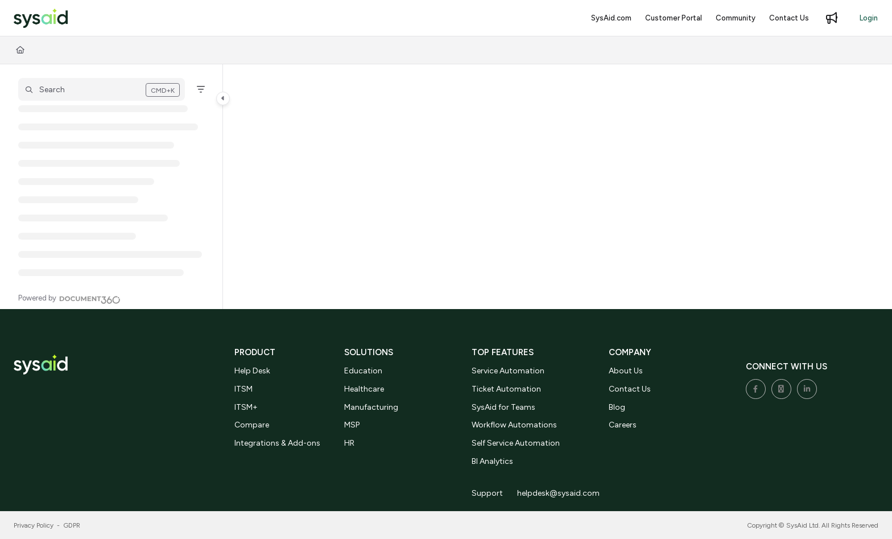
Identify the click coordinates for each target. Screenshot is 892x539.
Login (869, 18)
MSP (352, 425)
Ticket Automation (506, 389)
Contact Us (630, 389)
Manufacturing (371, 407)
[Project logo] (41, 18)
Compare (251, 425)
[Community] (735, 18)
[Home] (20, 50)
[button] (101, 89)
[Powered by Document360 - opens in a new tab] (69, 298)
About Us (626, 371)
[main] (557, 186)
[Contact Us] (789, 18)
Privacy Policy (33, 525)
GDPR (72, 525)
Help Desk (252, 371)
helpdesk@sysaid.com (558, 493)
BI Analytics (492, 461)
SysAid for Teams (503, 407)
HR (349, 443)
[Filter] (201, 89)
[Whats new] (832, 18)
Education (363, 371)
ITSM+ (246, 407)
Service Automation (508, 371)
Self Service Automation (516, 443)
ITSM (243, 389)
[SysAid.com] (611, 18)
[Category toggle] (223, 98)
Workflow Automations (514, 425)
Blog (617, 407)
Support (487, 493)
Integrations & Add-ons (277, 443)
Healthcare (364, 389)
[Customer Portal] (673, 18)
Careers (623, 425)
